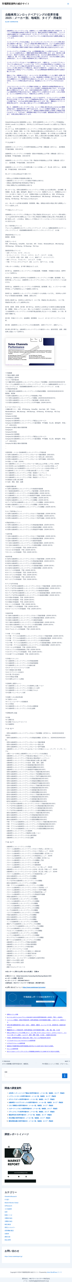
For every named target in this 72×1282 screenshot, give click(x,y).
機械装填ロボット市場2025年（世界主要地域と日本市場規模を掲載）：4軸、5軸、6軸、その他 (33, 1030)
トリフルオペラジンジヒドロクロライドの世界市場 (21, 1040)
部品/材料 (8, 1240)
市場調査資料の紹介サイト (15, 3)
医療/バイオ (8, 1215)
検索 (6, 1072)
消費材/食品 (8, 1218)
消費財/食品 (8, 1221)
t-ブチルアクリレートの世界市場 (16, 1043)
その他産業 (8, 1209)
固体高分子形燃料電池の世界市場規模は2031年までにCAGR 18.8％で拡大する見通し (30, 1046)
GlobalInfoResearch (11, 1196)
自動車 (7, 1234)
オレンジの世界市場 (12, 1048)
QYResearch (8, 1206)
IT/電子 (7, 1200)
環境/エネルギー (10, 1227)
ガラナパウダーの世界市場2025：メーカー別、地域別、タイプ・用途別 (31, 1099)
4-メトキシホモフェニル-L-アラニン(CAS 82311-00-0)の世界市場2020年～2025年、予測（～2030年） (35, 1017)
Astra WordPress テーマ (54, 1272)
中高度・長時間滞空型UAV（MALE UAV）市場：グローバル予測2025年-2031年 (29, 1037)
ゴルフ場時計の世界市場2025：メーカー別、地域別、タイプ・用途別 (31, 1105)
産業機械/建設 (9, 1231)
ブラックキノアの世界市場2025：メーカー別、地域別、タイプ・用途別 (31, 1112)
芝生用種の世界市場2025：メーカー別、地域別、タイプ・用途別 (29, 1118)
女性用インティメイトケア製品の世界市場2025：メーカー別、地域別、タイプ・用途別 (36, 1093)
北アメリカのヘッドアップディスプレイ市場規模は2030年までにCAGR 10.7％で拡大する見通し (33, 1051)
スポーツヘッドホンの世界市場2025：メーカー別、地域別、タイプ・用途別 (33, 1109)
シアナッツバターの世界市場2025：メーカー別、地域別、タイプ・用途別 (32, 1096)
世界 (6, 1212)
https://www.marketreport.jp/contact (34, 987)
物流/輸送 (8, 1224)
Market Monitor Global (11, 1203)
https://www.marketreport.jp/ (13, 1256)
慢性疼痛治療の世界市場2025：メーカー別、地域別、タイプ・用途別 (31, 1121)
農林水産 (7, 1237)
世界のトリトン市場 (12, 1014)
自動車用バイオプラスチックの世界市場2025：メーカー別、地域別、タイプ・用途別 (36, 1102)
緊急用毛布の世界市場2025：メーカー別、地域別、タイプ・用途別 (30, 1115)
